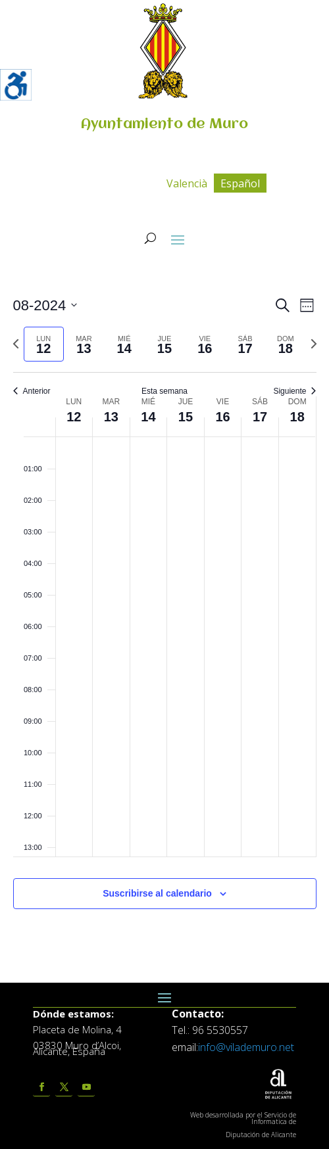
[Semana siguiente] (314, 343)
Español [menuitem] (240, 183)
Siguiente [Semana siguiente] (294, 391)
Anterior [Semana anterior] (32, 391)
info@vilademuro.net (246, 1047)
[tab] (44, 344)
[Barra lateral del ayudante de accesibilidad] (16, 85)
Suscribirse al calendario (157, 893)
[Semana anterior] (16, 343)
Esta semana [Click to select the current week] (164, 391)
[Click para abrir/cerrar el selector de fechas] (45, 305)
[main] (164, 617)
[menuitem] (187, 183)
